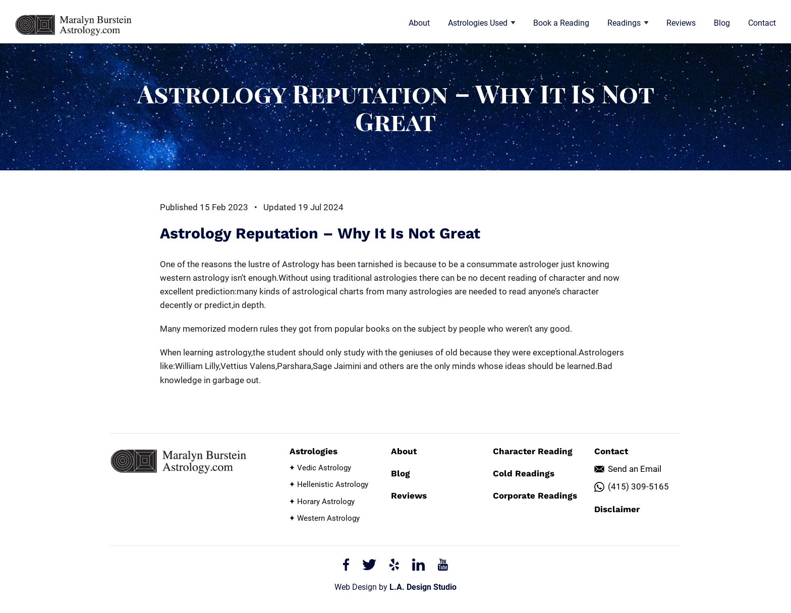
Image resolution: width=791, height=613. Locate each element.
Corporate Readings (535, 496)
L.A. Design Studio (423, 587)
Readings (627, 23)
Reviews (681, 23)
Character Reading (533, 451)
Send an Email (634, 469)
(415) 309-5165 (638, 486)
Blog (722, 23)
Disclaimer (617, 509)
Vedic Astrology (324, 467)
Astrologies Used (481, 23)
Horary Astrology (326, 501)
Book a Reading (561, 23)
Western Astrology (328, 518)
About (419, 23)
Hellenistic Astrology (332, 484)
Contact (762, 23)
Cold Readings (523, 473)
